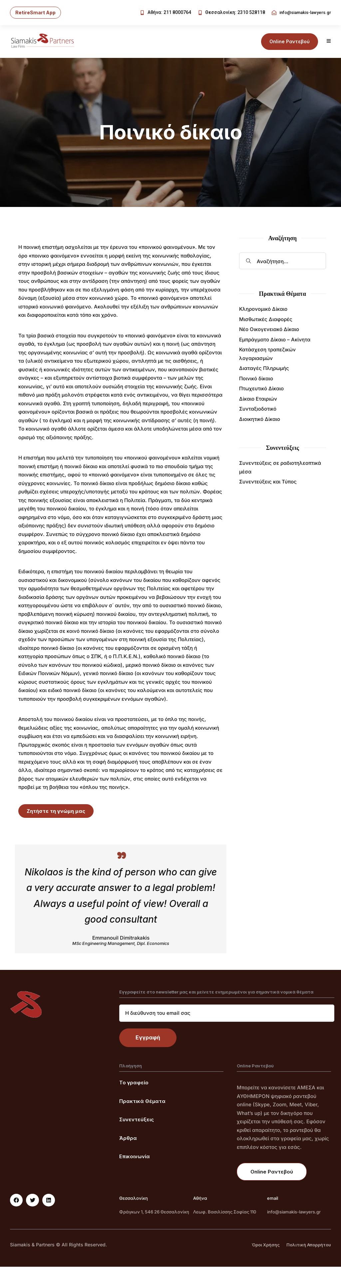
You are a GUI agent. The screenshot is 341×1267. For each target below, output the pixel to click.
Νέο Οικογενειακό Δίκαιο (269, 329)
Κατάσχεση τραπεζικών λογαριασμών (267, 354)
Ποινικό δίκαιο (256, 379)
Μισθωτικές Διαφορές (265, 319)
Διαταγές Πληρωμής (264, 368)
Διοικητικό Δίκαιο (259, 419)
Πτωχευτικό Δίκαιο (261, 389)
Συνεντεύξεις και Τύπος (268, 482)
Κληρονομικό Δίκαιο (263, 309)
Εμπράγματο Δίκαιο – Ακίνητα (274, 340)
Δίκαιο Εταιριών (258, 399)
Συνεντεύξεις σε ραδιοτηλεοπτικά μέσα (280, 467)
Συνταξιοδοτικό (257, 409)
